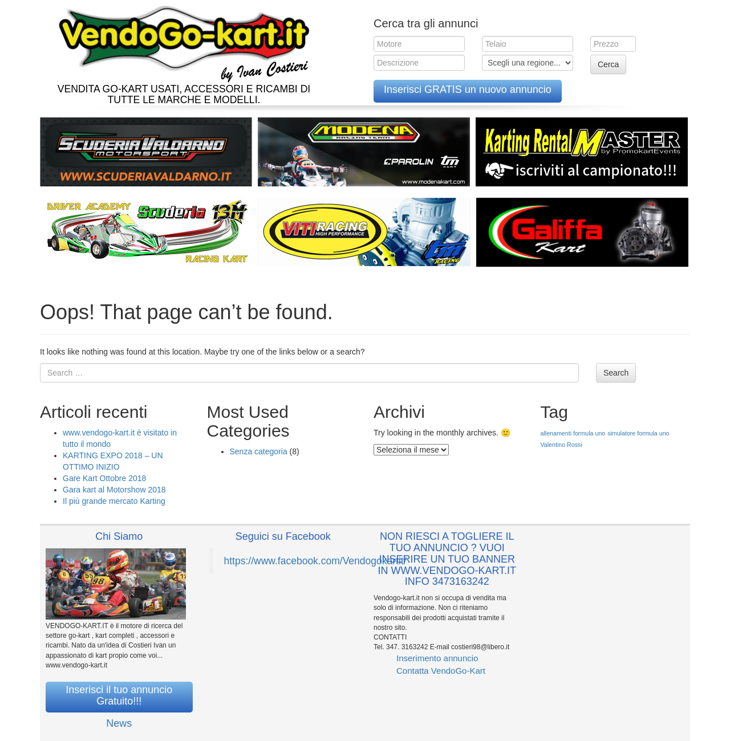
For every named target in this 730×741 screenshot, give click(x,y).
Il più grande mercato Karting (114, 501)
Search (615, 372)
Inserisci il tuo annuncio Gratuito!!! (119, 695)
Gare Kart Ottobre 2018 (104, 478)
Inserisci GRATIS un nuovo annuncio (467, 89)
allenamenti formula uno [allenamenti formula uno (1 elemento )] (573, 433)
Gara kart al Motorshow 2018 (114, 489)
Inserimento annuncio (437, 658)
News (119, 723)
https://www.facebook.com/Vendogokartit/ (315, 561)
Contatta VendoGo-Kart (440, 670)
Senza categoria (258, 451)
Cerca (608, 64)
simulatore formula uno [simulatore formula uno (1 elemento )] (638, 433)
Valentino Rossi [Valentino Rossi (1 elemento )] (561, 444)
